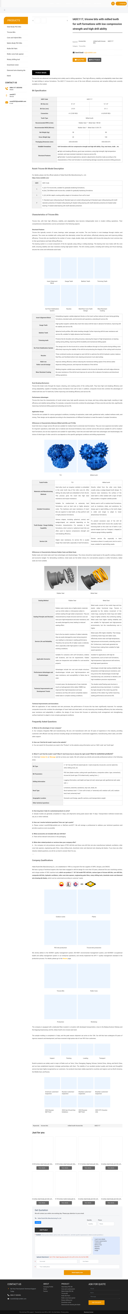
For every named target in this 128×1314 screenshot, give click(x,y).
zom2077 (13, 94)
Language (120, 3)
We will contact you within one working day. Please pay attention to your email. (59, 1213)
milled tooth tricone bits (75, 1126)
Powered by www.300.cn (41, 1312)
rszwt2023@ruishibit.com (18, 101)
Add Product (44, 1230)
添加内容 (37, 1222)
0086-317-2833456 (16, 87)
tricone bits (82, 41)
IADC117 (110, 41)
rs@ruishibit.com (90, 52)
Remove (117, 1222)
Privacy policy (65, 1312)
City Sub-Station (56, 1312)
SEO (50, 1312)
